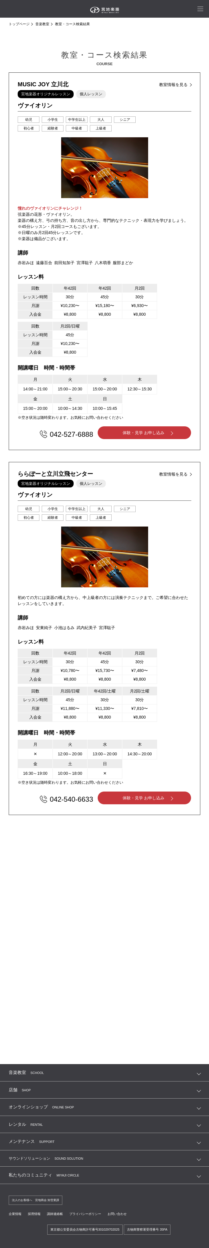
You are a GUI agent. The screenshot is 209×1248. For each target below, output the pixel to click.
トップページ (19, 24)
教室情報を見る (173, 85)
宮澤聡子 (85, 262)
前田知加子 (64, 262)
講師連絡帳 (58, 1213)
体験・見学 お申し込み (144, 433)
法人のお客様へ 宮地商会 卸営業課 (38, 1199)
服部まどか (123, 262)
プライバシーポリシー (90, 1213)
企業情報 (16, 1213)
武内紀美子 (87, 626)
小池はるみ (64, 626)
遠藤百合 (44, 262)
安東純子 (44, 626)
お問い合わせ (124, 1213)
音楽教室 (42, 24)
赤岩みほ (26, 262)
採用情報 (36, 1213)
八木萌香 (103, 262)
